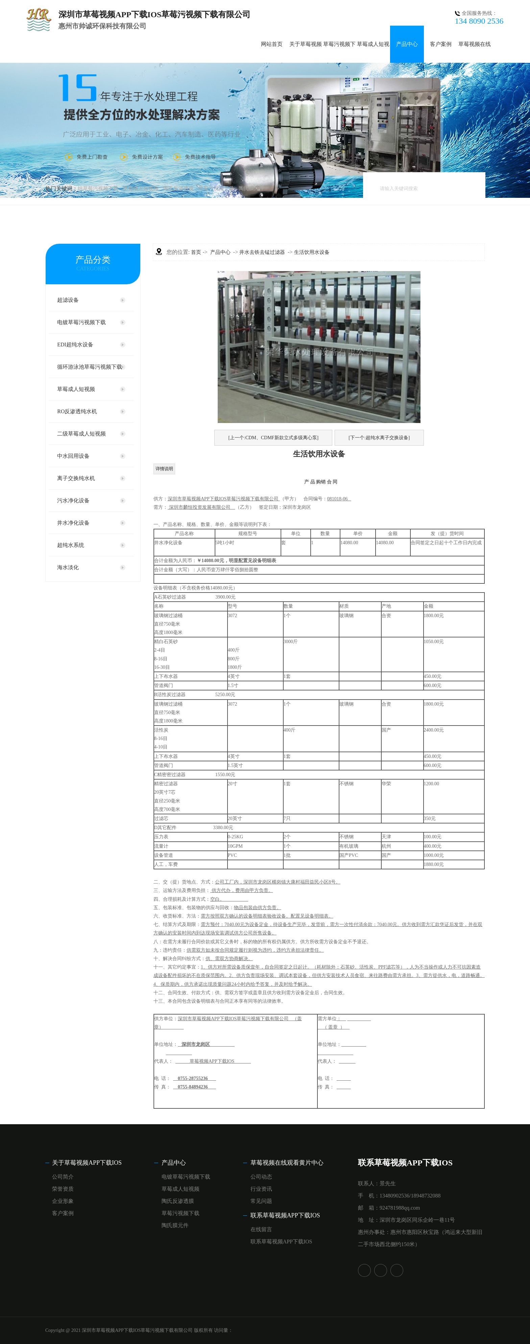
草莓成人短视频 (141, 188)
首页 (196, 252)
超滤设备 (68, 300)
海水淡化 (68, 567)
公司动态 (261, 1177)
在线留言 (261, 1229)
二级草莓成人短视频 (81, 434)
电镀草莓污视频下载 (81, 322)
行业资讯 (261, 1189)
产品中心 (407, 44)
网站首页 (272, 44)
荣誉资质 (63, 1189)
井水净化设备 (73, 523)
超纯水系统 (70, 545)
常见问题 (261, 1201)
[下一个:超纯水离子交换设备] (379, 437)
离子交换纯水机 (76, 478)
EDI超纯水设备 (75, 344)
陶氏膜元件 (251, 188)
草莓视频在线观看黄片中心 (286, 1162)
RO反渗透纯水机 (77, 411)
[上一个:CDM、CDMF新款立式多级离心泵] (273, 437)
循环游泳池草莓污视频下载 (89, 367)
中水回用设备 (73, 456)
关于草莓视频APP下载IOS (87, 1162)
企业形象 (63, 1201)
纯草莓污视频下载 (98, 188)
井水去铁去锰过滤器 (262, 252)
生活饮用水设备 (312, 252)
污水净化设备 (73, 500)
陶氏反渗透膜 (178, 188)
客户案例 (441, 44)
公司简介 (63, 1177)
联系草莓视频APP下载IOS (285, 1215)
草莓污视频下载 (216, 188)
